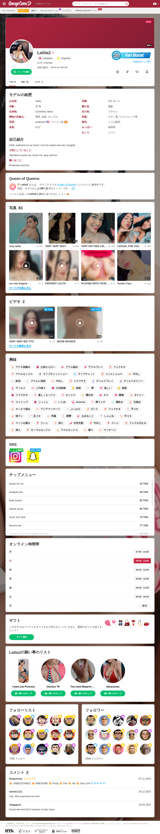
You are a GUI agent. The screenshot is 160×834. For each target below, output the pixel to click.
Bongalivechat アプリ (87, 10)
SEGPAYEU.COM (97, 823)
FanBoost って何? (142, 61)
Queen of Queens (66, 184)
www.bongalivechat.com (45, 823)
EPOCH (87, 823)
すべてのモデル (9, 11)
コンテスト (67, 11)
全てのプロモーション (50, 10)
